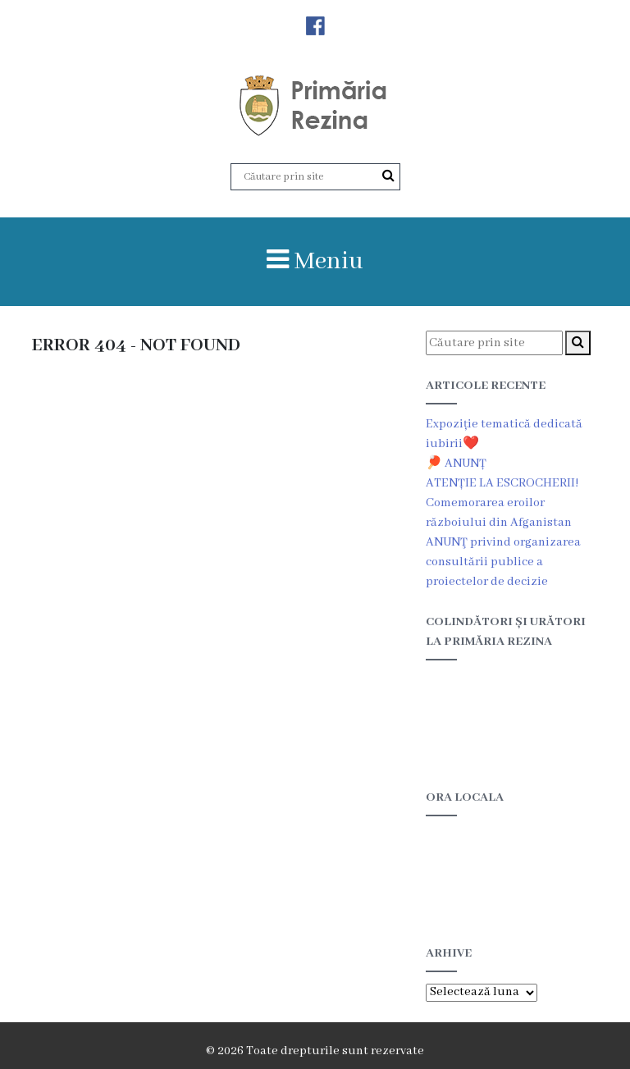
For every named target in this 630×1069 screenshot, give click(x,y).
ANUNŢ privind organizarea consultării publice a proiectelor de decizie (503, 562)
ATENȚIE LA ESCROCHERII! (502, 483)
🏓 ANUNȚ (456, 463)
